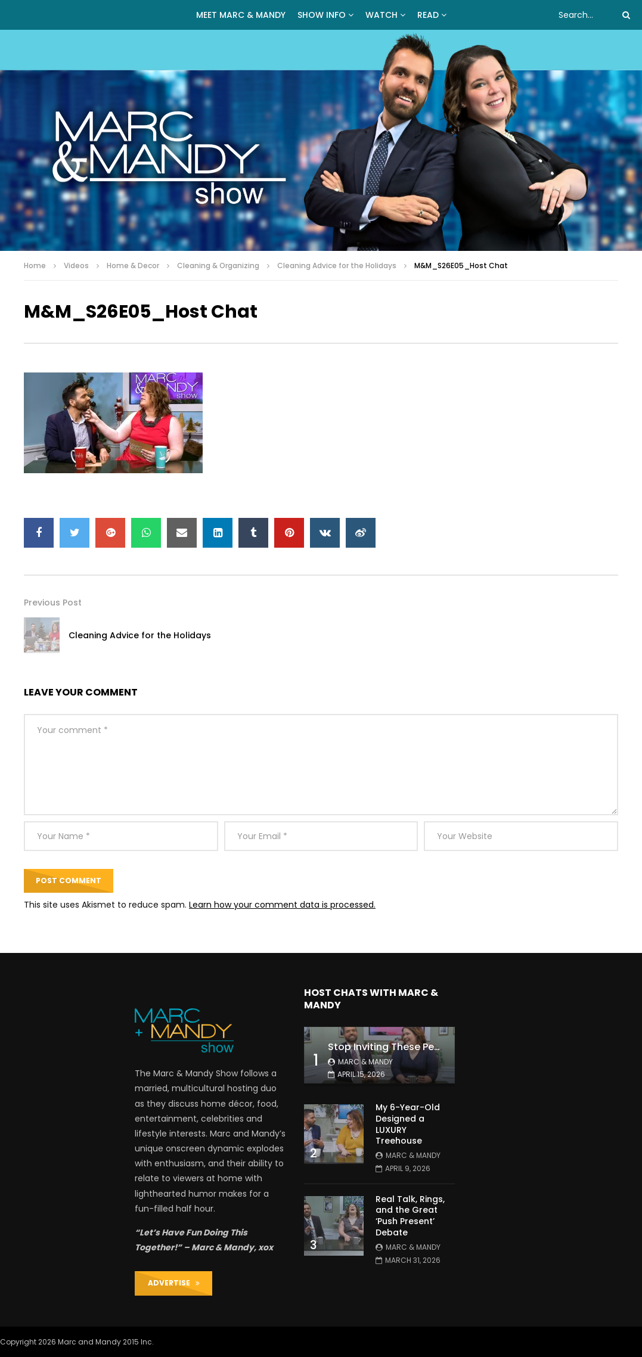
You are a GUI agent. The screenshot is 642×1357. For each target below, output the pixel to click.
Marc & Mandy (365, 1062)
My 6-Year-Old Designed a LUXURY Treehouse (408, 1124)
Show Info (321, 15)
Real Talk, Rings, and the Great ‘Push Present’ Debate (410, 1216)
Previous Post (53, 602)
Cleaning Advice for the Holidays (336, 265)
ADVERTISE (174, 1283)
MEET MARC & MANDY (241, 15)
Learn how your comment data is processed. (282, 905)
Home (35, 265)
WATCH (381, 15)
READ (428, 15)
